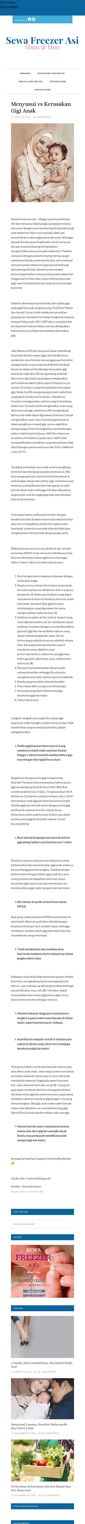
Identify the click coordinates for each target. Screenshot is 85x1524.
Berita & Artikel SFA (31, 1192)
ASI (16, 1192)
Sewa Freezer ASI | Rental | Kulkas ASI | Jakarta (42, 44)
